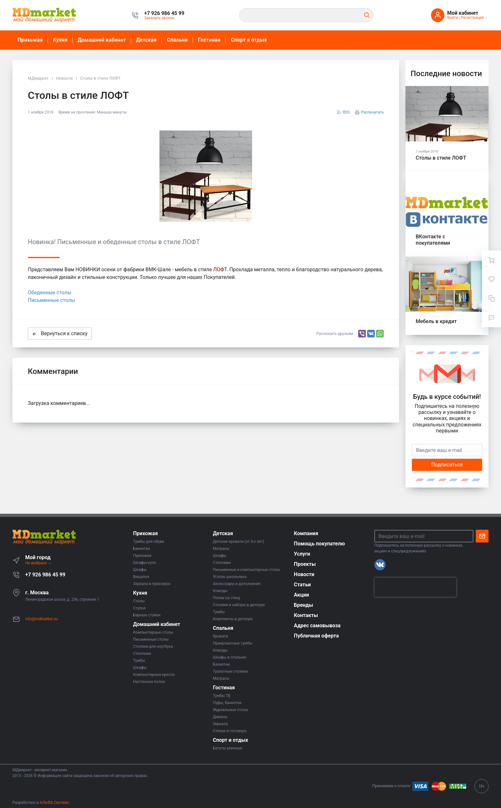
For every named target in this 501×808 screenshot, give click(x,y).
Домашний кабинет (102, 40)
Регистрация (472, 17)
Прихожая (30, 40)
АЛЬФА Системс (54, 802)
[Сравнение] (491, 298)
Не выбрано (38, 563)
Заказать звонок (159, 18)
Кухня (60, 40)
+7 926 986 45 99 (45, 575)
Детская (146, 40)
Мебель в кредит (436, 321)
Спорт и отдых (249, 40)
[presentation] (415, 587)
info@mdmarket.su (41, 619)
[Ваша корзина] (491, 260)
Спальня (177, 40)
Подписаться (447, 465)
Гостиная (209, 40)
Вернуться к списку (60, 333)
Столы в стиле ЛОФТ (441, 158)
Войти (452, 17)
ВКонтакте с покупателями (433, 240)
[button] (164, 13)
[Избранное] (491, 279)
